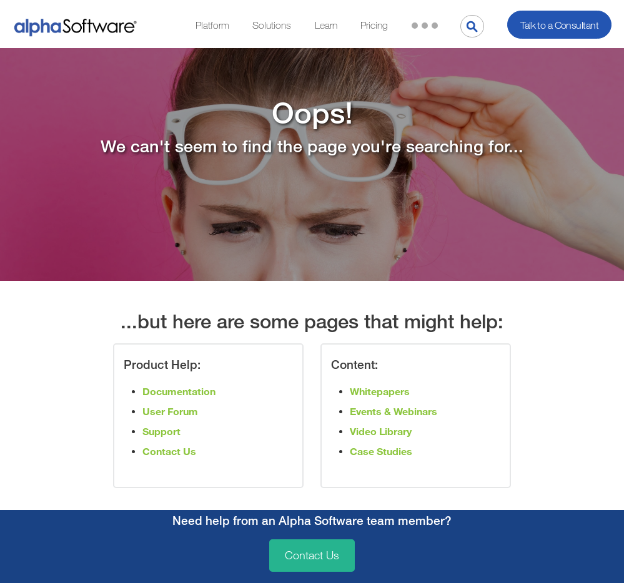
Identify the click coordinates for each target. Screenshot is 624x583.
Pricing (374, 25)
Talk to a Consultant (559, 25)
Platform (212, 25)
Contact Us (312, 555)
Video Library (381, 432)
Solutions (271, 25)
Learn (326, 25)
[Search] (472, 26)
